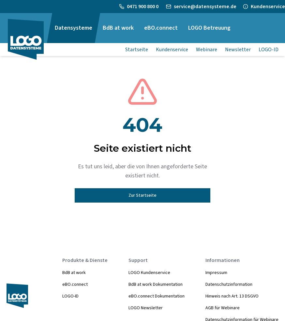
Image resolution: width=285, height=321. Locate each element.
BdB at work (74, 272)
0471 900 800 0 (143, 6)
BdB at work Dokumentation (155, 284)
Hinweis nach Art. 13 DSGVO (232, 296)
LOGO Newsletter (145, 308)
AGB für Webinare (222, 308)
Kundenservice (268, 6)
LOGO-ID (70, 296)
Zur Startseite (142, 195)
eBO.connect (75, 284)
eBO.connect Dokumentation (156, 296)
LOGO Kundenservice (149, 272)
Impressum (216, 272)
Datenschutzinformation (228, 284)
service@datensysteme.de (205, 6)
